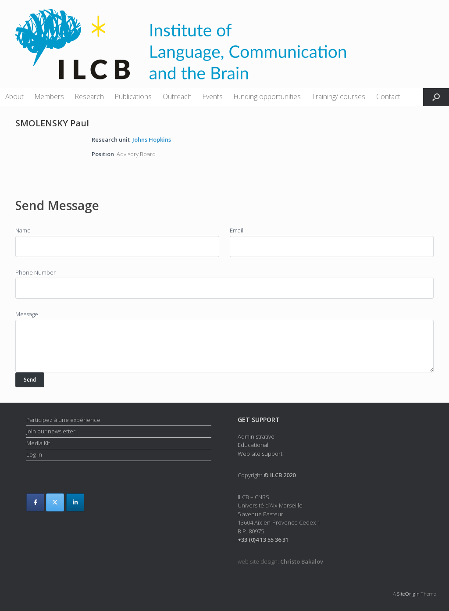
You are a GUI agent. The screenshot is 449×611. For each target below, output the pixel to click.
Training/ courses (338, 96)
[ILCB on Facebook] (35, 502)
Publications (133, 96)
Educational (253, 445)
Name (23, 230)
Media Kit (38, 443)
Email (236, 230)
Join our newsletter (50, 431)
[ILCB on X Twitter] (55, 502)
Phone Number (35, 272)
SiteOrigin (408, 593)
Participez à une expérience (63, 420)
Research (89, 96)
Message (26, 314)
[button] (436, 97)
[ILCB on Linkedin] (75, 502)
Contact (388, 96)
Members (49, 96)
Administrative (256, 436)
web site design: (280, 561)
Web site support (260, 453)
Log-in (34, 454)
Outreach (177, 96)
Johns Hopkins (151, 139)
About (14, 96)
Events (213, 96)
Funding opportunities (267, 96)
